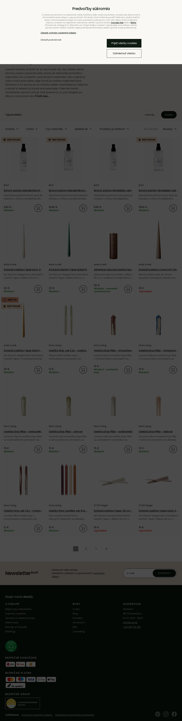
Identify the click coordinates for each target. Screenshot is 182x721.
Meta (133, 22)
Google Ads (117, 22)
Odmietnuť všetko (124, 53)
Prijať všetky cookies (124, 43)
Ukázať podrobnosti (51, 40)
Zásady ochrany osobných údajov (58, 32)
